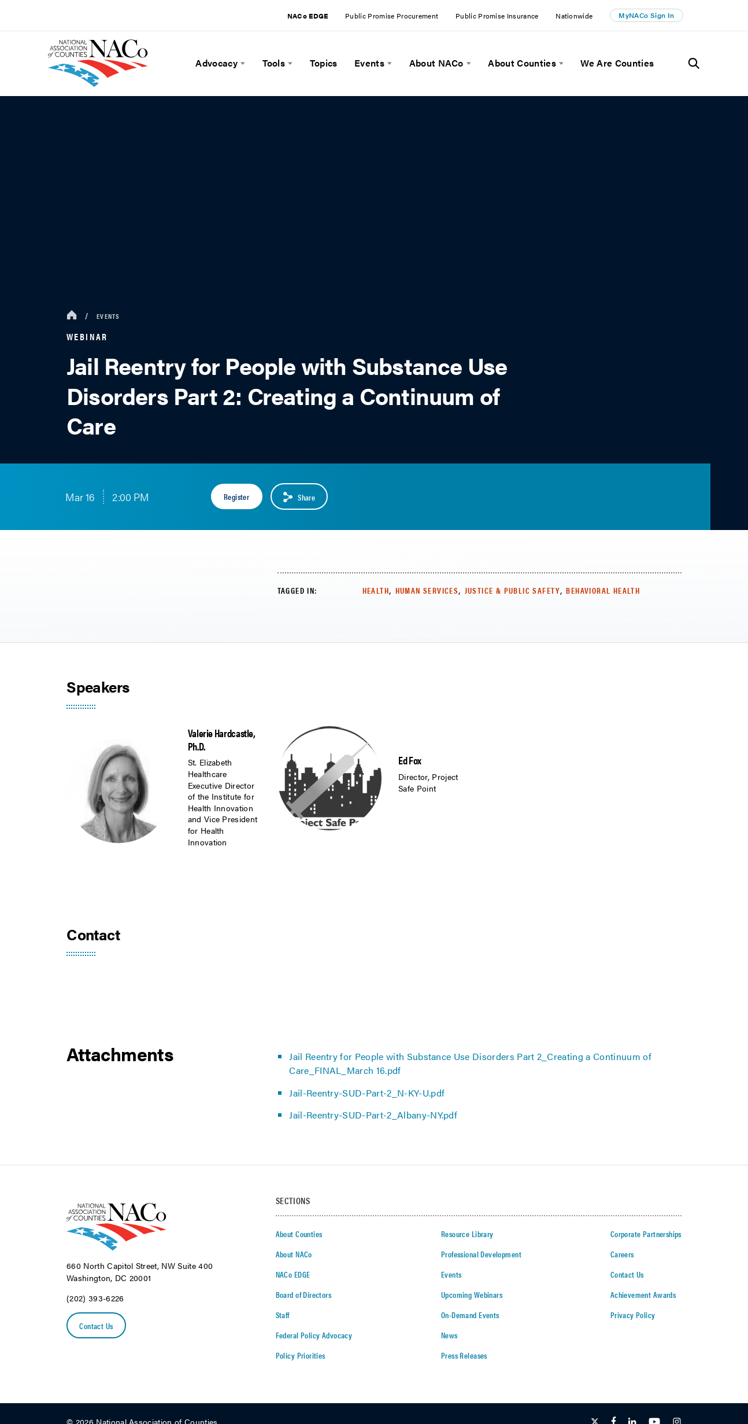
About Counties (522, 63)
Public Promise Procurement (391, 15)
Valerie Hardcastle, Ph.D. (221, 739)
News (449, 1335)
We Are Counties (617, 63)
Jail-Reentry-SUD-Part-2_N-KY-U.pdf (367, 1092)
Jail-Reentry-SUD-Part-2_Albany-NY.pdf (373, 1114)
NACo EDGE (307, 15)
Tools (274, 63)
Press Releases (464, 1355)
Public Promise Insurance (497, 15)
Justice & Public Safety (512, 590)
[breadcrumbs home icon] (71, 315)
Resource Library (467, 1233)
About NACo (436, 63)
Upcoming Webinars (471, 1294)
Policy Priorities (300, 1355)
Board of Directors (304, 1294)
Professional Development (481, 1254)
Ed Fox (409, 760)
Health (375, 590)
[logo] (98, 83)
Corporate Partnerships (646, 1233)
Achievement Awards (643, 1294)
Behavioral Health (603, 590)
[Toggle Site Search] (694, 63)
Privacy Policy (633, 1314)
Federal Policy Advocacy (314, 1335)
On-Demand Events (470, 1314)
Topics (324, 63)
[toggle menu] (241, 63)
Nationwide (574, 15)
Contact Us (96, 1325)
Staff (283, 1314)
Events (369, 63)
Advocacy (216, 63)
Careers (622, 1254)
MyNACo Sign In (646, 15)
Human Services (427, 590)
